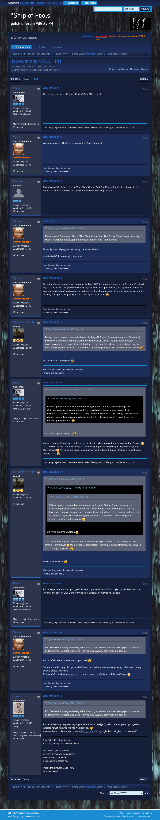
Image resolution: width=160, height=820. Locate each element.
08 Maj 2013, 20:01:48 (52, 278)
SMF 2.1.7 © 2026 (15, 813)
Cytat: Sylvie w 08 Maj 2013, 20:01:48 (65, 329)
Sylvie (99, 54)
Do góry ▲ (147, 813)
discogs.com (87, 731)
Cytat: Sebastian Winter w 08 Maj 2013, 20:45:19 (71, 389)
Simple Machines (31, 813)
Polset (17, 88)
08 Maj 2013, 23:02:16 (52, 696)
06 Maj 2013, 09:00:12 (52, 88)
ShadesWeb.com (31, 816)
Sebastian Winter (24, 322)
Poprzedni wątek (118, 69)
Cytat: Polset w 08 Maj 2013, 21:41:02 (66, 639)
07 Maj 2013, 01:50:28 (52, 221)
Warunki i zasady (134, 813)
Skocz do (104, 793)
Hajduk (17, 181)
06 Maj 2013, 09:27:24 (52, 137)
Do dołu (15, 79)
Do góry (15, 779)
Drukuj (144, 79)
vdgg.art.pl (101, 36)
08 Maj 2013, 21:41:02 (52, 583)
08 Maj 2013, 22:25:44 (52, 632)
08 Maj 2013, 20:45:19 (52, 322)
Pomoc (122, 813)
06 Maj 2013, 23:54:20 (52, 181)
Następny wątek (139, 69)
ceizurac (18, 696)
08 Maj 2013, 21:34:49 (52, 383)
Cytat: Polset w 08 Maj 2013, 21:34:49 (66, 479)
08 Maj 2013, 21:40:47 (52, 472)
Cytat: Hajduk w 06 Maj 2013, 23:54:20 (66, 228)
